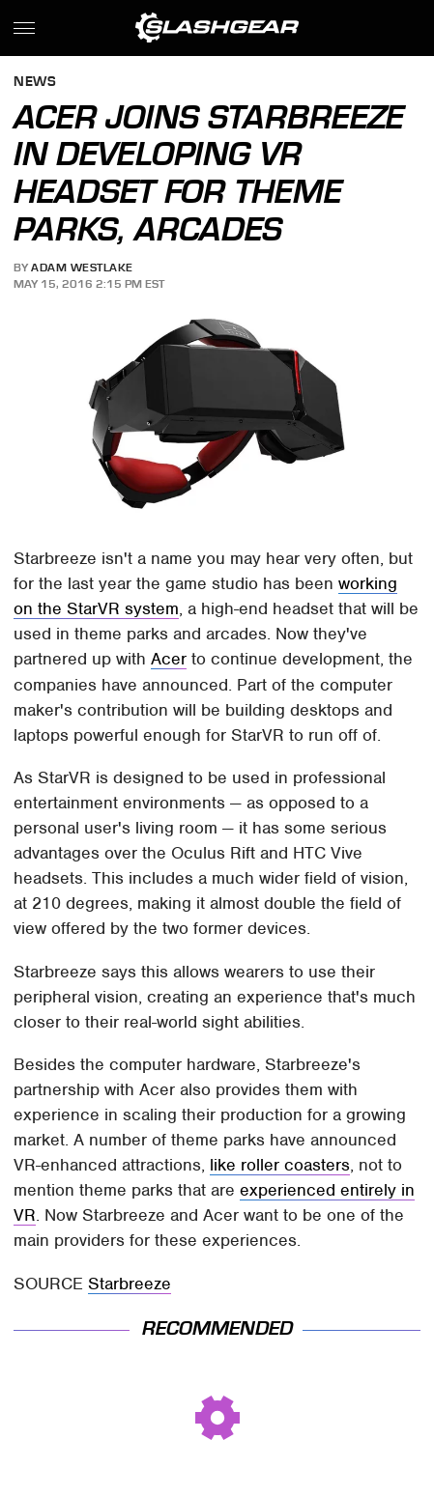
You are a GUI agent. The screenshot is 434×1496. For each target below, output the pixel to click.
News (35, 82)
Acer (169, 658)
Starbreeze (129, 1283)
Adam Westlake (82, 267)
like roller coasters (280, 1164)
